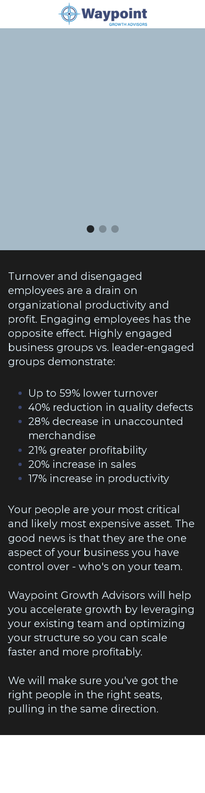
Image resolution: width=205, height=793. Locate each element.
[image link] (103, 13)
